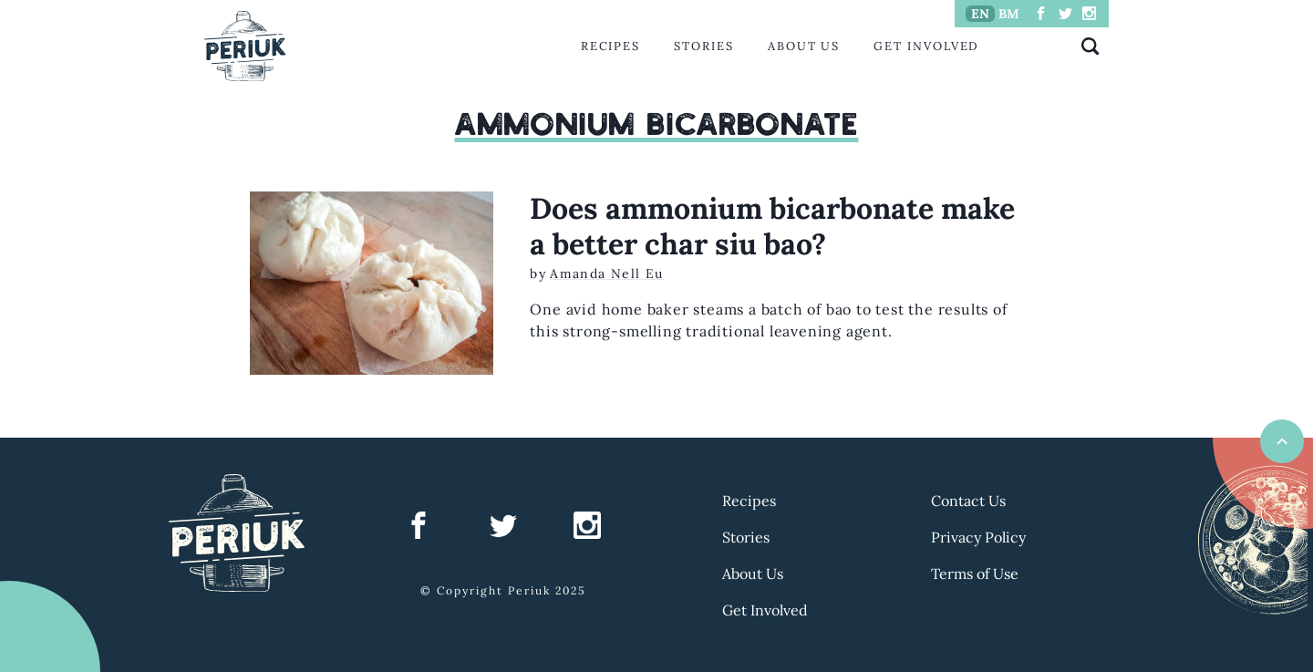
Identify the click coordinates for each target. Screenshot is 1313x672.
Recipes (610, 46)
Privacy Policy (978, 537)
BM (1008, 13)
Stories (703, 46)
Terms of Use (974, 573)
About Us (804, 46)
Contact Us (968, 500)
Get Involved (926, 46)
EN (980, 13)
